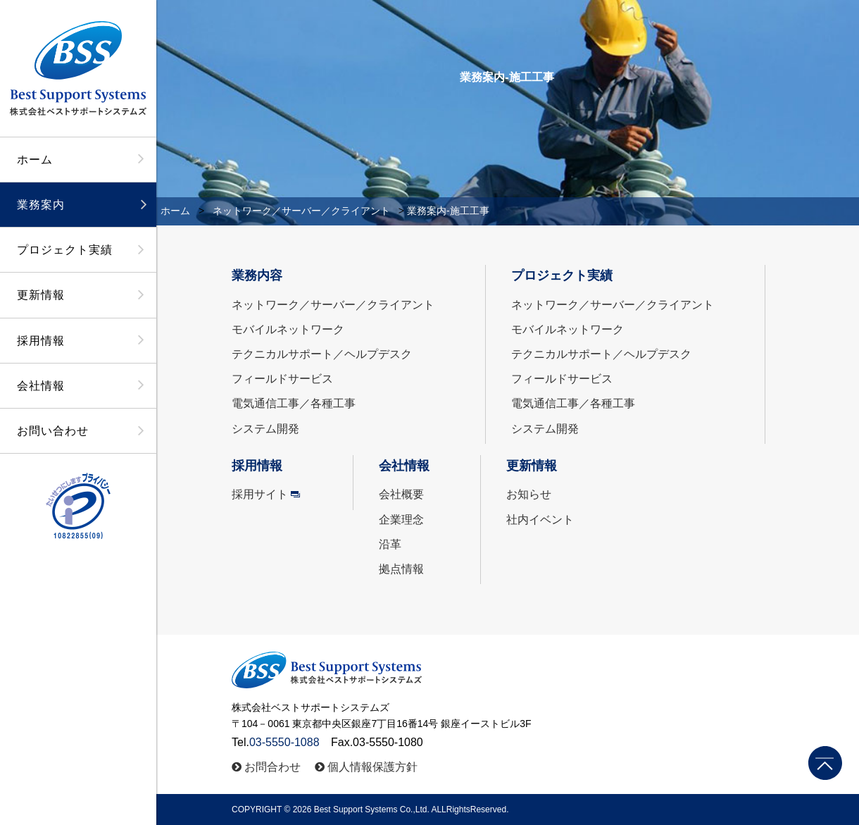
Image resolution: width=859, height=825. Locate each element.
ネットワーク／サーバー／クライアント (301, 210)
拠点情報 (401, 569)
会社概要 (401, 494)
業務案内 (41, 205)
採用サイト (260, 494)
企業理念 (401, 520)
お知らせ (528, 494)
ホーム (35, 160)
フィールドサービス (282, 379)
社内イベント (540, 520)
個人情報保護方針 (372, 767)
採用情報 (41, 341)
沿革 (390, 544)
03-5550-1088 (284, 742)
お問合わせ (272, 767)
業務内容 (257, 275)
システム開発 (265, 429)
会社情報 (41, 386)
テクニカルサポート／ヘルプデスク (322, 354)
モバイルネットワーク (288, 329)
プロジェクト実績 (65, 250)
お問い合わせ (53, 431)
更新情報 (41, 295)
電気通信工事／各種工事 (294, 403)
